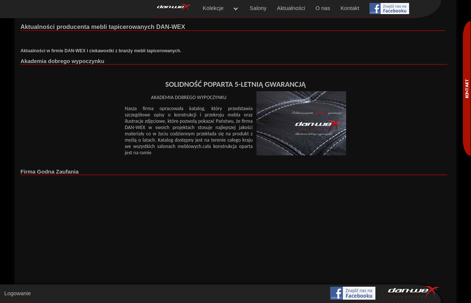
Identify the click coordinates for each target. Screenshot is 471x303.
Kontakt (350, 8)
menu (236, 9)
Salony (258, 8)
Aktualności (291, 8)
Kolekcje (213, 8)
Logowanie (17, 293)
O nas (322, 8)
